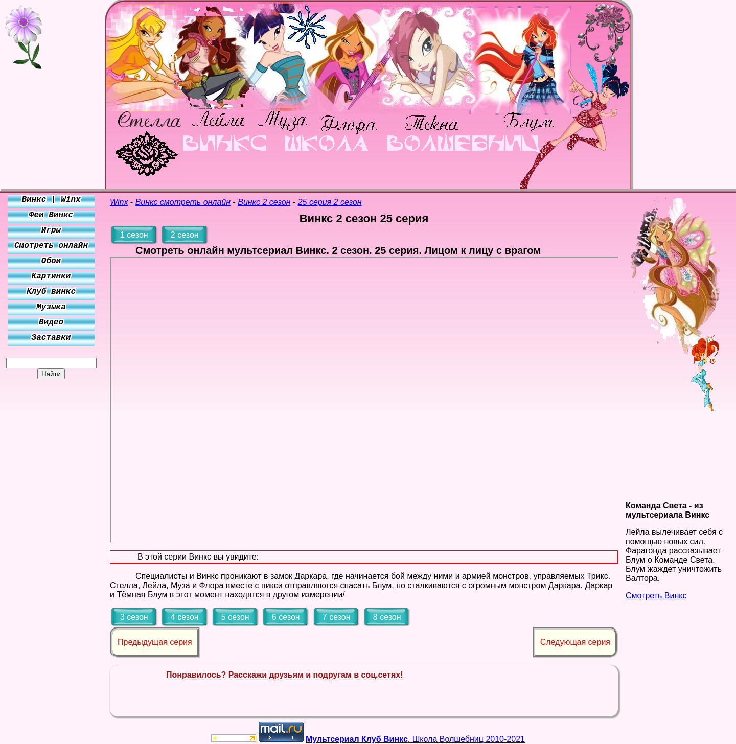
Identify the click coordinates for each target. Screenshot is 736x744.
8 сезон (387, 617)
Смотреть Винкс (656, 595)
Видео (51, 322)
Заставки (51, 337)
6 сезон (286, 617)
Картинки (51, 276)
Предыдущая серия (155, 642)
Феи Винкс (51, 215)
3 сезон (134, 617)
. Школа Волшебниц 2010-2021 (415, 739)
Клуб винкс (51, 291)
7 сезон (337, 617)
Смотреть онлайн (51, 245)
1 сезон (134, 234)
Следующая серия (575, 642)
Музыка (51, 307)
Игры (51, 230)
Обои (51, 261)
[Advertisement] (51, 532)
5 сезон (235, 617)
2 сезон (185, 234)
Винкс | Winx (50, 199)
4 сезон (185, 617)
